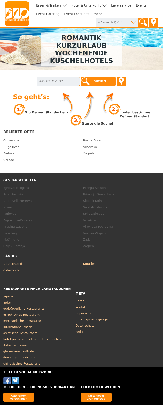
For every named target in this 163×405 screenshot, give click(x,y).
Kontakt (81, 307)
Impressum (84, 313)
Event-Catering (47, 14)
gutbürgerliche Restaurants (24, 308)
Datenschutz (85, 325)
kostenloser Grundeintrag (96, 397)
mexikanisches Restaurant (23, 321)
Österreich (11, 270)
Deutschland (12, 263)
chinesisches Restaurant (21, 363)
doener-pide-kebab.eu (19, 357)
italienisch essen (15, 345)
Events (141, 5)
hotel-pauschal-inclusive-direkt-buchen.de (34, 339)
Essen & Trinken (48, 5)
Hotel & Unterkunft (86, 5)
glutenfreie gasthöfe (18, 351)
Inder (7, 302)
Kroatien (89, 263)
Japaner (9, 296)
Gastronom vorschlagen (19, 397)
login (79, 331)
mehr (98, 14)
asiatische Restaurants (20, 333)
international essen (17, 327)
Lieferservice (121, 5)
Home (80, 301)
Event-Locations (76, 14)
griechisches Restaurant (21, 314)
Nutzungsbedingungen (93, 319)
